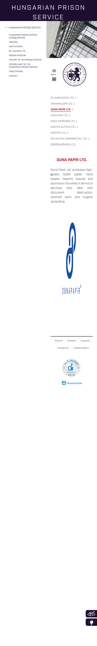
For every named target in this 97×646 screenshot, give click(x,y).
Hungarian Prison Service (25, 27)
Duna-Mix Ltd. (59, 115)
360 (91, 613)
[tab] (22, 28)
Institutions (15, 46)
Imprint (58, 341)
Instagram (63, 348)
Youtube (85, 341)
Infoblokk (91, 622)
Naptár (54, 79)
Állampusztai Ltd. (62, 98)
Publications (16, 71)
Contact (13, 76)
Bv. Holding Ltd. (17, 51)
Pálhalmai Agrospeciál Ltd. (69, 139)
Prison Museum (17, 55)
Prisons (13, 42)
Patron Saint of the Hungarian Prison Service (23, 66)
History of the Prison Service (25, 59)
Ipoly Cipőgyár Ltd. (63, 121)
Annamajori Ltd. (62, 104)
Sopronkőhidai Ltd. (63, 144)
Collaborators (81, 348)
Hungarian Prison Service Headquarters (23, 36)
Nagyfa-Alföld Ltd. (63, 127)
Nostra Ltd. (58, 133)
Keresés (94, 14)
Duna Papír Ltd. (61, 109)
